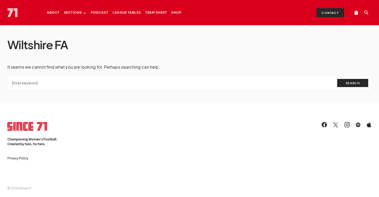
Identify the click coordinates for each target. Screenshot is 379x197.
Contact (330, 12)
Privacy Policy (17, 158)
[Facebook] (324, 124)
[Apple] (369, 124)
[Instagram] (347, 124)
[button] (366, 12)
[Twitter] (335, 124)
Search (353, 83)
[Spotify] (358, 124)
